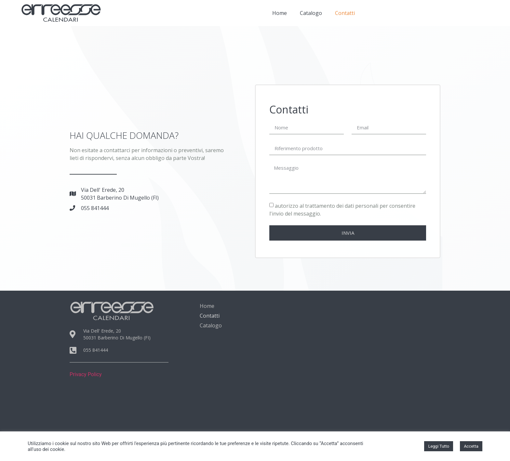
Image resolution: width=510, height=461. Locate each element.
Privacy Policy (86, 374)
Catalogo (311, 13)
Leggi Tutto (438, 446)
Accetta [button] (471, 446)
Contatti (345, 13)
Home (279, 13)
